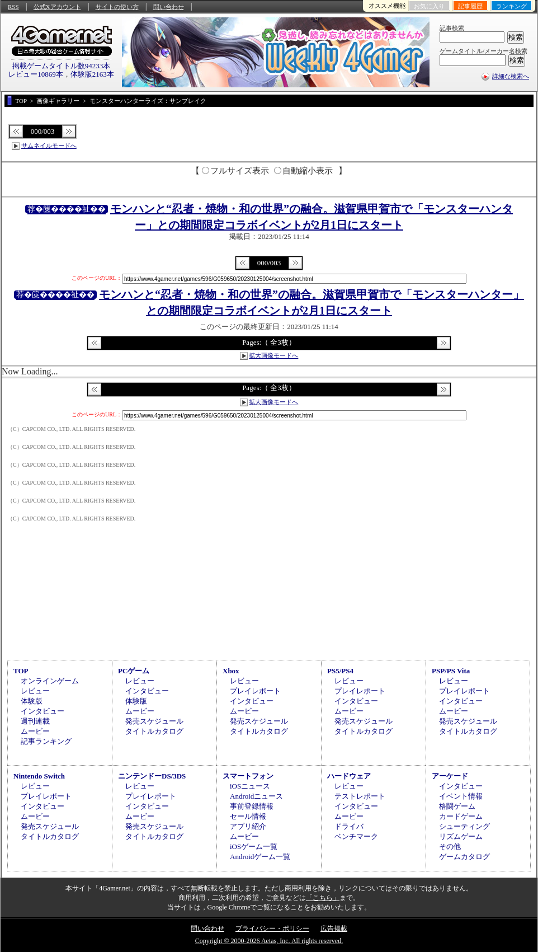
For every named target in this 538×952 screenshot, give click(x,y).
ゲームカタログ (464, 856)
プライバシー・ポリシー (272, 928)
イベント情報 (461, 796)
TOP (21, 671)
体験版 (32, 701)
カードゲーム (461, 816)
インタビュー (42, 711)
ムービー (35, 731)
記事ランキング (46, 741)
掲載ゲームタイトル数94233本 (61, 66)
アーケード (450, 776)
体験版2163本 (92, 74)
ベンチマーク (356, 836)
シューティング (464, 826)
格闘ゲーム (457, 806)
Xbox (231, 671)
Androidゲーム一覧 (260, 856)
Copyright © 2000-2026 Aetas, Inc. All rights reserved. (269, 941)
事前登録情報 (251, 806)
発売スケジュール (154, 721)
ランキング (511, 6)
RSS (13, 6)
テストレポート (359, 796)
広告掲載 (333, 928)
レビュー (35, 691)
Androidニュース (256, 796)
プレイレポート (255, 691)
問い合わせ (168, 6)
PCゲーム (133, 671)
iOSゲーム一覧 (253, 846)
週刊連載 (35, 721)
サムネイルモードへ (49, 145)
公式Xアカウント (57, 6)
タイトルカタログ (154, 731)
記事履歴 (470, 6)
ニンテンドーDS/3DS (152, 776)
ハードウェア (349, 776)
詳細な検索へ (510, 76)
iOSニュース (250, 786)
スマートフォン (248, 776)
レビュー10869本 (35, 74)
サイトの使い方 (117, 6)
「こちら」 (322, 898)
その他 (450, 846)
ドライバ (349, 826)
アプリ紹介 (248, 826)
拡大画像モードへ (273, 355)
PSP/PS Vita (451, 671)
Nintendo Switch (39, 776)
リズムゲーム (461, 836)
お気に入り (429, 6)
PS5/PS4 (340, 671)
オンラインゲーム (50, 681)
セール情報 (248, 816)
